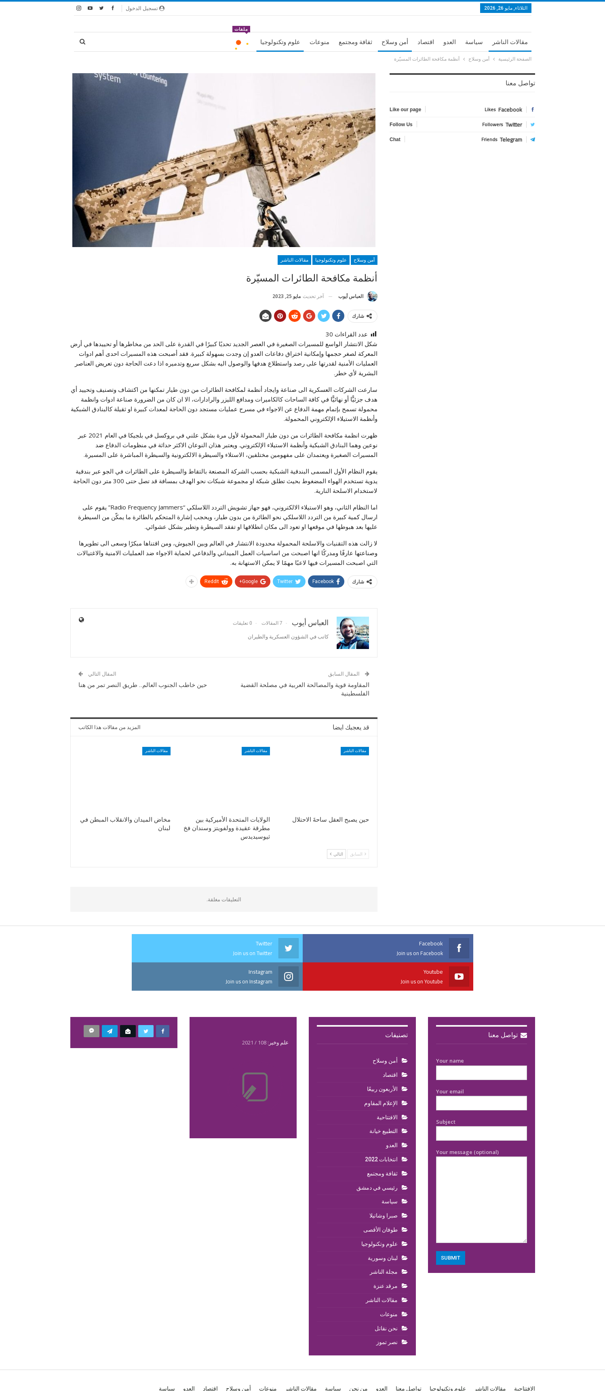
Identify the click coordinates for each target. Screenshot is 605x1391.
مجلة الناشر (384, 1243)
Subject (481, 1099)
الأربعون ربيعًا (382, 1060)
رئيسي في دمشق (377, 1159)
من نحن (358, 1360)
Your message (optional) (481, 1167)
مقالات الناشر (510, 42)
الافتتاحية (387, 1089)
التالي (336, 854)
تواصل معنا (507, 1006)
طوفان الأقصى (380, 1201)
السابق (358, 854)
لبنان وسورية (383, 1229)
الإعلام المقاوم (381, 1075)
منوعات (319, 42)
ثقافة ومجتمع (355, 42)
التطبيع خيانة (383, 1102)
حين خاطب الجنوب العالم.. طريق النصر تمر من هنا (142, 685)
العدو (449, 42)
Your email (481, 1069)
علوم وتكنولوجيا (280, 42)
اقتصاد (425, 42)
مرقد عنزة (385, 1257)
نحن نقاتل (386, 1300)
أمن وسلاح (395, 42)
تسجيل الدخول (145, 8)
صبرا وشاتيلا (383, 1187)
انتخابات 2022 (381, 1131)
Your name (481, 1038)
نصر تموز (387, 1314)
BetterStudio (122, 1378)
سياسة (474, 42)
